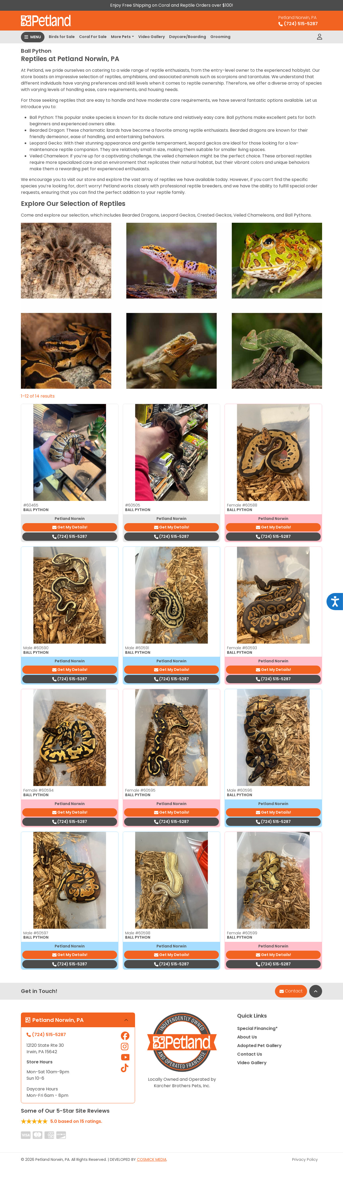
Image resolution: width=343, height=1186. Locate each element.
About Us (247, 1037)
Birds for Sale (62, 36)
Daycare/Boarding (187, 36)
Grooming (220, 36)
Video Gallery (151, 36)
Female (242, 505)
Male (36, 648)
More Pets (121, 36)
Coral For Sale (93, 36)
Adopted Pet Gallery (259, 1046)
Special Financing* (257, 1028)
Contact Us (249, 1054)
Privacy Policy (305, 1159)
